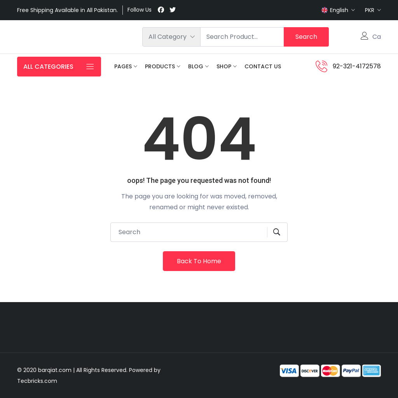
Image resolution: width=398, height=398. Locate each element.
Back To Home (199, 261)
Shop (223, 66)
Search (306, 36)
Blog (195, 66)
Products (160, 66)
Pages (123, 66)
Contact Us (262, 66)
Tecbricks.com (37, 381)
